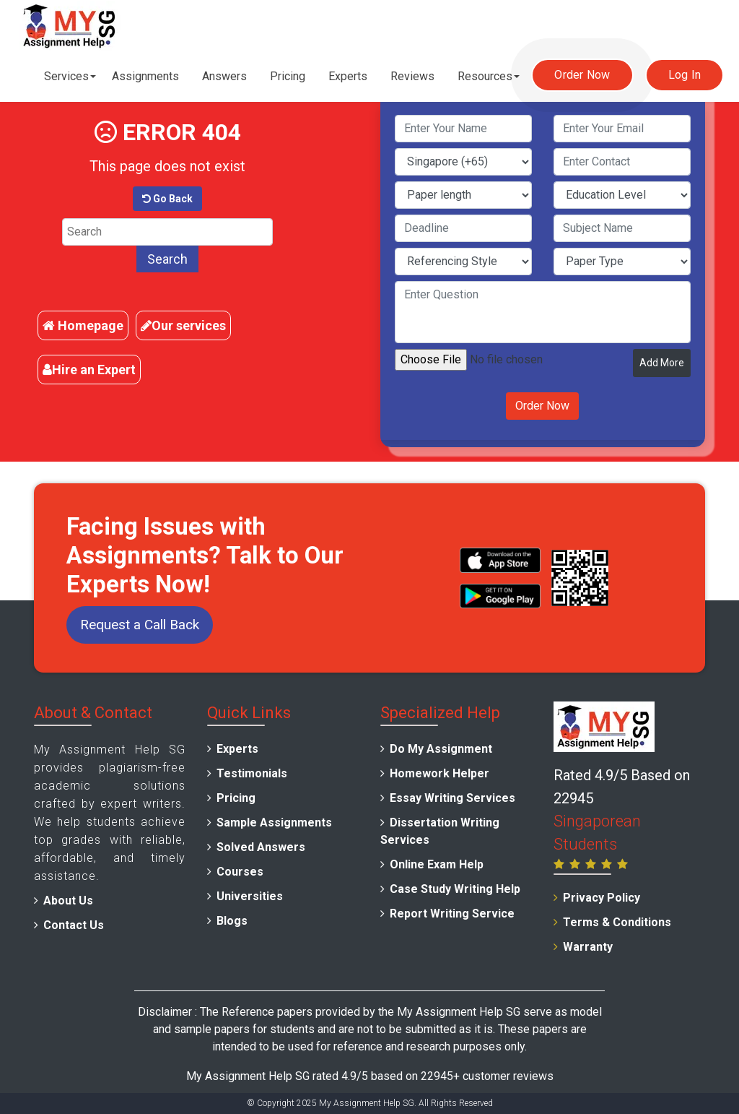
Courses (240, 871)
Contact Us (73, 925)
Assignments (145, 76)
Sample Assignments (274, 822)
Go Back (167, 198)
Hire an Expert (89, 369)
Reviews (412, 76)
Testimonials (252, 773)
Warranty (588, 947)
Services (66, 76)
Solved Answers (261, 847)
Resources (485, 76)
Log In (684, 75)
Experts (347, 76)
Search (167, 259)
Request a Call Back (139, 624)
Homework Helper (439, 773)
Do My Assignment (441, 749)
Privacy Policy (601, 897)
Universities (250, 896)
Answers (224, 76)
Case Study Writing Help (455, 889)
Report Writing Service (452, 913)
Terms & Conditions (617, 922)
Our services (183, 325)
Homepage (83, 325)
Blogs (232, 921)
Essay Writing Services (452, 798)
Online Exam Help (437, 864)
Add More (661, 362)
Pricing (287, 76)
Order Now (582, 75)
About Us (68, 900)
